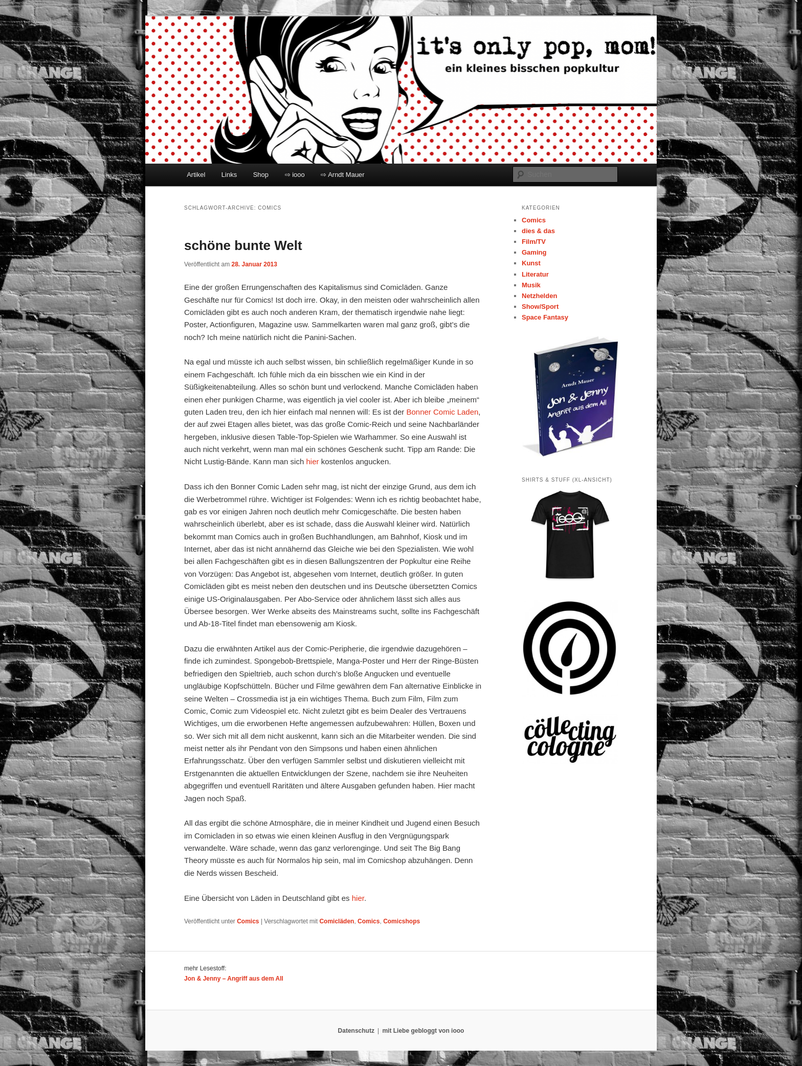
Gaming (534, 252)
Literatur (535, 274)
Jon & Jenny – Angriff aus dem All (233, 978)
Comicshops (401, 921)
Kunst (531, 263)
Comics (248, 921)
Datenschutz (356, 1030)
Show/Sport (540, 306)
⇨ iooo (295, 174)
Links (229, 174)
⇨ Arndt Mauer (342, 174)
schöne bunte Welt (243, 245)
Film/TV (534, 241)
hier (312, 461)
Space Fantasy (545, 317)
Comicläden (336, 921)
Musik (531, 285)
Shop (261, 174)
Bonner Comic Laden (442, 411)
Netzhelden (539, 296)
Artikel (196, 174)
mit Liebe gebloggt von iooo (423, 1030)
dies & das (538, 231)
